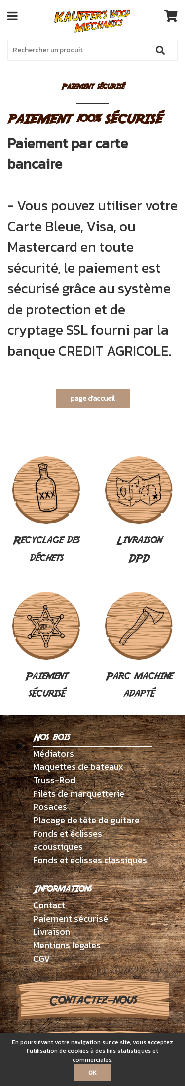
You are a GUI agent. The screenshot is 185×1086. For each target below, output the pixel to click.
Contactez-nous (92, 1000)
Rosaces (50, 806)
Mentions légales (67, 945)
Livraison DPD (139, 511)
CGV (41, 958)
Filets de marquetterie (78, 793)
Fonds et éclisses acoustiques (67, 840)
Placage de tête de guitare (86, 820)
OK (92, 1072)
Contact (49, 905)
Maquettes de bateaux (78, 766)
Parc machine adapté (139, 646)
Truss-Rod (54, 780)
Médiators (53, 753)
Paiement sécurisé (46, 646)
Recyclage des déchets (46, 511)
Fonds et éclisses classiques (90, 860)
